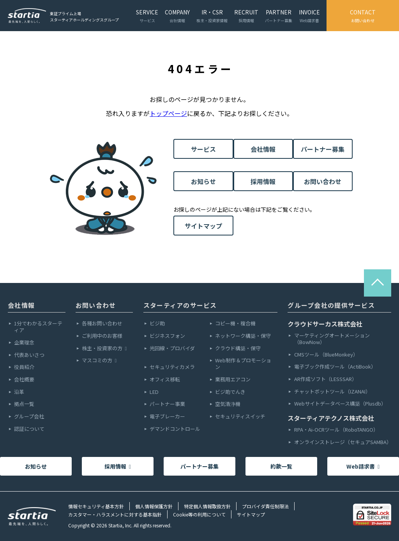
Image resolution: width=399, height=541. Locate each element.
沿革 (19, 392)
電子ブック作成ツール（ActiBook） (335, 367)
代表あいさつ (29, 355)
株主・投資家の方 (104, 348)
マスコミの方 (99, 360)
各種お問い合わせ (102, 323)
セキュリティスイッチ (240, 416)
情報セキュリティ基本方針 (96, 506)
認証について (29, 429)
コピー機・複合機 (235, 323)
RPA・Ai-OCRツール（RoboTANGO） (336, 430)
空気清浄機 (227, 404)
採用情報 (263, 181)
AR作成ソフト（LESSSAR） (325, 379)
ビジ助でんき (230, 392)
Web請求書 (363, 466)
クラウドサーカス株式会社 (325, 324)
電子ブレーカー (167, 416)
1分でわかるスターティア (38, 327)
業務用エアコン (233, 379)
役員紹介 (24, 367)
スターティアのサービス (180, 305)
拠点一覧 (24, 404)
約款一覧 (281, 466)
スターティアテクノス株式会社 (331, 418)
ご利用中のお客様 (102, 336)
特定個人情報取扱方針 (207, 506)
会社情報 (263, 149)
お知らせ (203, 181)
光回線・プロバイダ (172, 348)
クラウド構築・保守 (238, 348)
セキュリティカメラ (172, 367)
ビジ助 (157, 323)
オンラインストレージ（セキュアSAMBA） (342, 442)
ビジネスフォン (167, 336)
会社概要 (24, 379)
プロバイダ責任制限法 (265, 506)
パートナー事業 (167, 404)
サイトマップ (203, 225)
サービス (203, 149)
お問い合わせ (322, 181)
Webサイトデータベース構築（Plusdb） (340, 403)
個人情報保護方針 (154, 506)
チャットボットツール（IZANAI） (332, 391)
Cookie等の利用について (199, 514)
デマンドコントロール (175, 429)
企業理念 (24, 342)
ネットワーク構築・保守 (243, 336)
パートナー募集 (322, 149)
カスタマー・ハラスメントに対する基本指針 (115, 514)
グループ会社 (29, 416)
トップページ (168, 113)
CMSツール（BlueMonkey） (326, 354)
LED (154, 392)
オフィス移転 (165, 379)
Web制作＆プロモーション (243, 364)
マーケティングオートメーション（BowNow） (332, 339)
